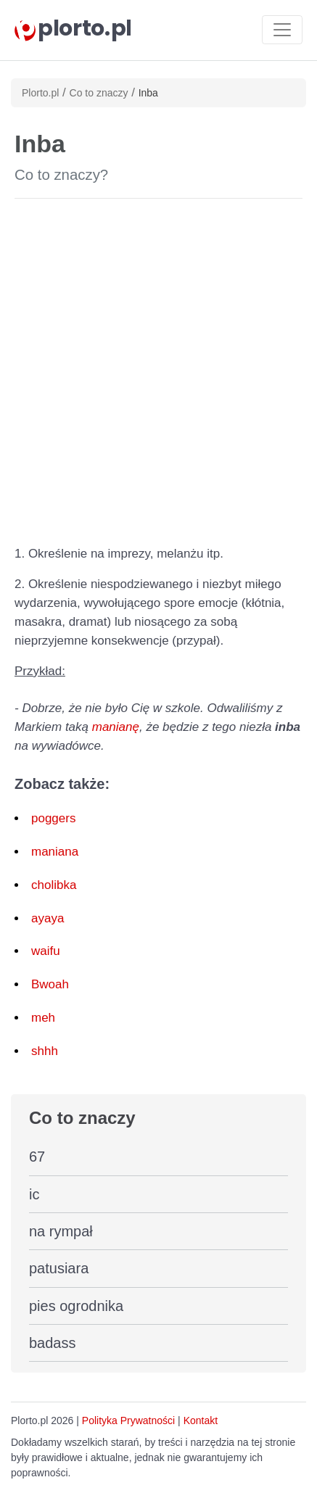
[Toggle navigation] (282, 29)
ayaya (47, 918)
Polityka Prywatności (128, 1420)
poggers (53, 818)
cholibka (53, 885)
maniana (54, 852)
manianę (115, 727)
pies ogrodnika (76, 1306)
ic (34, 1194)
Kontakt (201, 1420)
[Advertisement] (158, 368)
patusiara (58, 1268)
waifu (45, 951)
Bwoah (50, 984)
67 (37, 1157)
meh (43, 1018)
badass (52, 1343)
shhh (44, 1051)
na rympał (61, 1231)
